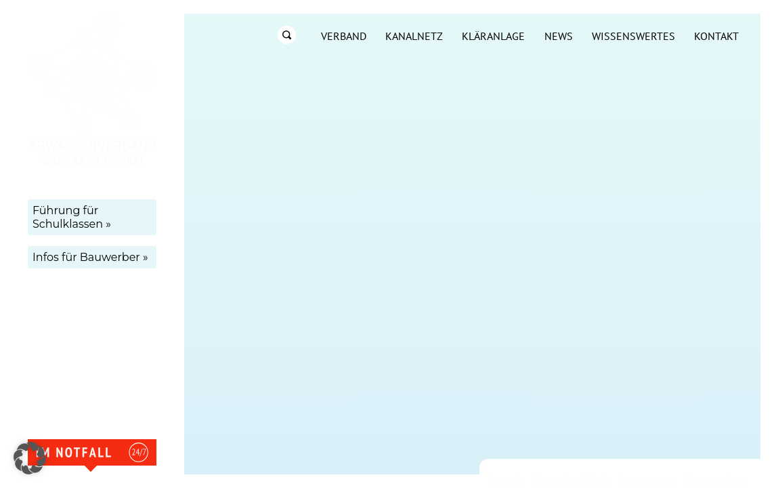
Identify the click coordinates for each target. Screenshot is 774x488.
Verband (343, 36)
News (558, 36)
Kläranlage (493, 36)
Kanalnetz (414, 36)
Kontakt (716, 36)
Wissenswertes (633, 36)
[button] (30, 458)
